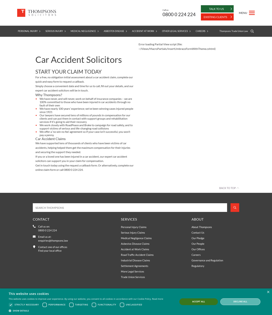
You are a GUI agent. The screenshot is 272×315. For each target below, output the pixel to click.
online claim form (45, 169)
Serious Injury (54, 31)
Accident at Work (143, 31)
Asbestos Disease (114, 31)
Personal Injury (28, 31)
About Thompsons (202, 227)
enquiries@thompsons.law (53, 240)
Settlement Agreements (134, 266)
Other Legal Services (175, 31)
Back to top (227, 188)
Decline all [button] (240, 301)
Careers (201, 31)
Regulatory (198, 266)
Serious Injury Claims (133, 232)
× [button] (268, 292)
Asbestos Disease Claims (135, 243)
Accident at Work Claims (135, 249)
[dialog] (136, 301)
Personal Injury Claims (134, 227)
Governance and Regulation (207, 260)
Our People (198, 243)
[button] (86, 310)
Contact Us (198, 232)
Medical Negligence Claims (136, 238)
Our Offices (198, 249)
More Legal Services (132, 271)
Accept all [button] (198, 301)
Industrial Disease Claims (135, 260)
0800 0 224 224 (179, 14)
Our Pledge (198, 238)
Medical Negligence (83, 31)
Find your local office (50, 250)
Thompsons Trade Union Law (233, 31)
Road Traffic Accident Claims (137, 255)
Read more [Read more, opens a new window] (157, 298)
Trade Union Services (133, 277)
